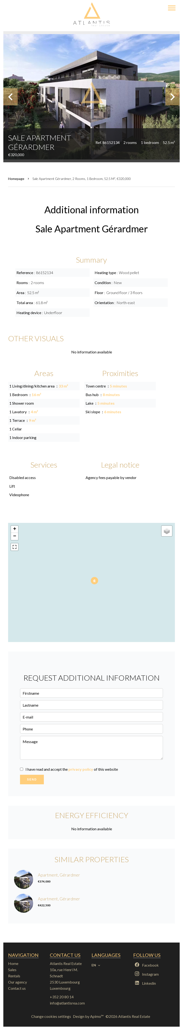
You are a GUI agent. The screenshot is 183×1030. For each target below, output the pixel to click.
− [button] (14, 536)
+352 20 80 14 (62, 996)
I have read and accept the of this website (71, 769)
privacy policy (80, 769)
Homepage (16, 179)
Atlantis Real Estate (66, 963)
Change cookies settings (51, 1016)
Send (32, 779)
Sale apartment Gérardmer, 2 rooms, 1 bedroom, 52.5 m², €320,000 (81, 179)
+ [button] (14, 529)
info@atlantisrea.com (67, 1003)
